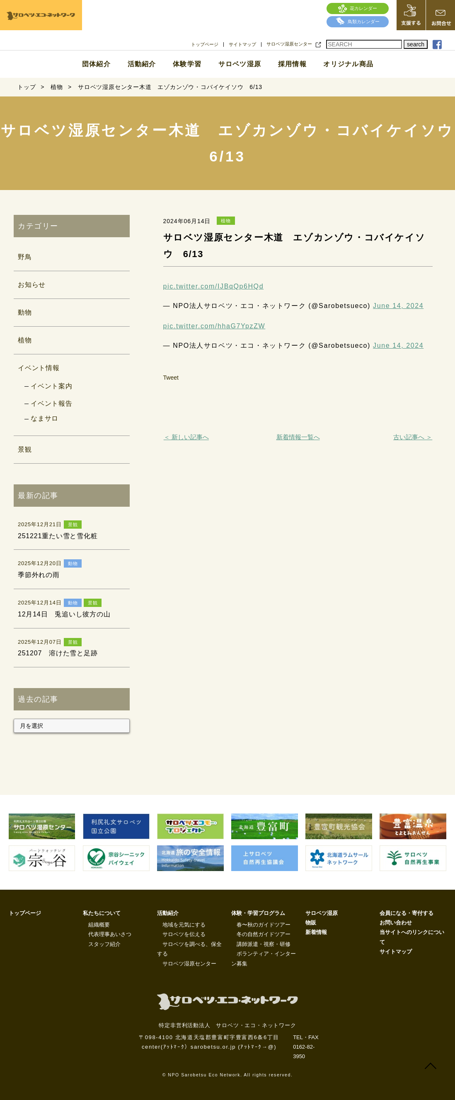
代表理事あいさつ (109, 934)
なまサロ (44, 418)
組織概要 (99, 925)
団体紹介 (96, 64)
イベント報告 (52, 403)
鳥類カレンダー (358, 21)
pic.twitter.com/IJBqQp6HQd (213, 286)
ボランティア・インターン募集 (263, 958)
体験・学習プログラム (258, 913)
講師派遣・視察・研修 (263, 944)
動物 (25, 312)
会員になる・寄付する (406, 913)
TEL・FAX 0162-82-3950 (305, 1047)
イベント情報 (39, 367)
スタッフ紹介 (104, 944)
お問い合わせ (396, 922)
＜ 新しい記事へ (186, 436)
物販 (310, 922)
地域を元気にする (184, 925)
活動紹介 (142, 64)
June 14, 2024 (398, 305)
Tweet (171, 377)
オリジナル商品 (348, 64)
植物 (25, 340)
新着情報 (316, 932)
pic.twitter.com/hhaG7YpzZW (214, 326)
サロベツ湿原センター (289, 44)
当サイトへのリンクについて (412, 937)
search (415, 44)
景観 (25, 449)
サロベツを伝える (184, 934)
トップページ (204, 44)
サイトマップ (242, 44)
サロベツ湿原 (239, 64)
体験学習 (187, 64)
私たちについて (102, 913)
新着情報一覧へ (298, 436)
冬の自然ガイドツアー (263, 934)
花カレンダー (358, 8)
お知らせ (32, 284)
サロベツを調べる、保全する (189, 949)
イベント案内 (52, 386)
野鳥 (25, 256)
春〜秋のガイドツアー (263, 925)
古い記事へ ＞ (412, 436)
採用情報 (292, 64)
